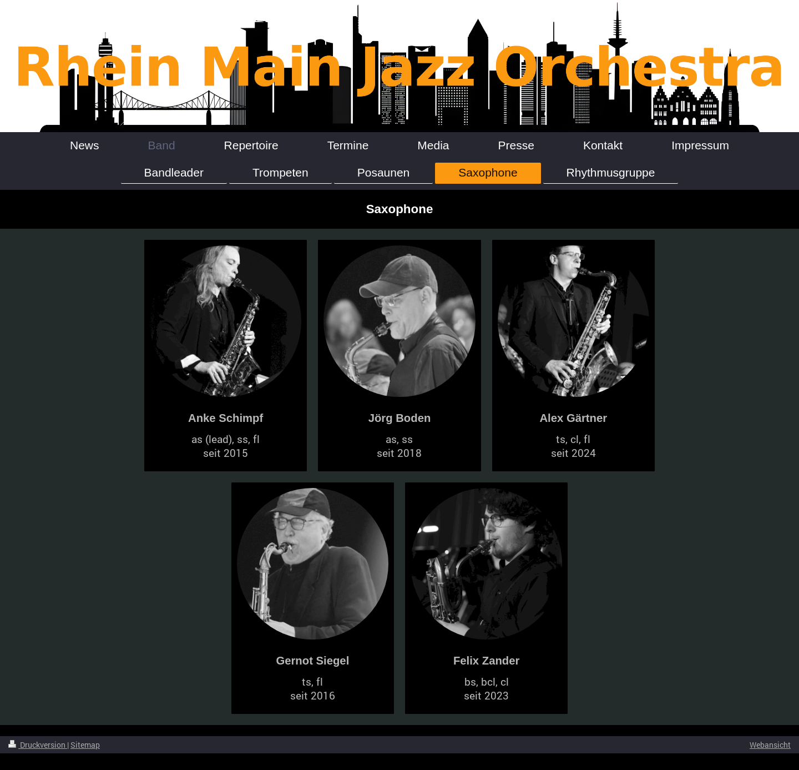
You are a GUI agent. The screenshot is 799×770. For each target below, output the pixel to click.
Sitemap (85, 744)
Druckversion (37, 744)
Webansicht (770, 744)
